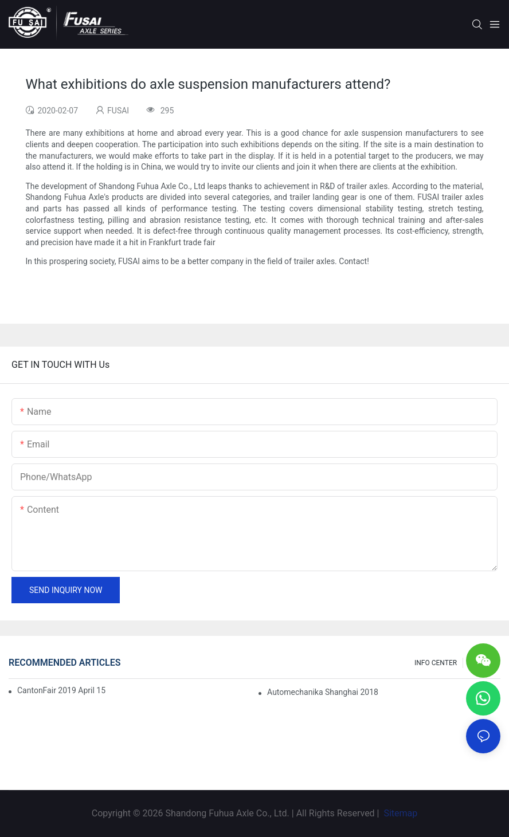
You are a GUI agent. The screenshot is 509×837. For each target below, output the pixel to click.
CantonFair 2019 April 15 (61, 690)
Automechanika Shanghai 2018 (322, 692)
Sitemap (399, 813)
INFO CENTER (435, 663)
